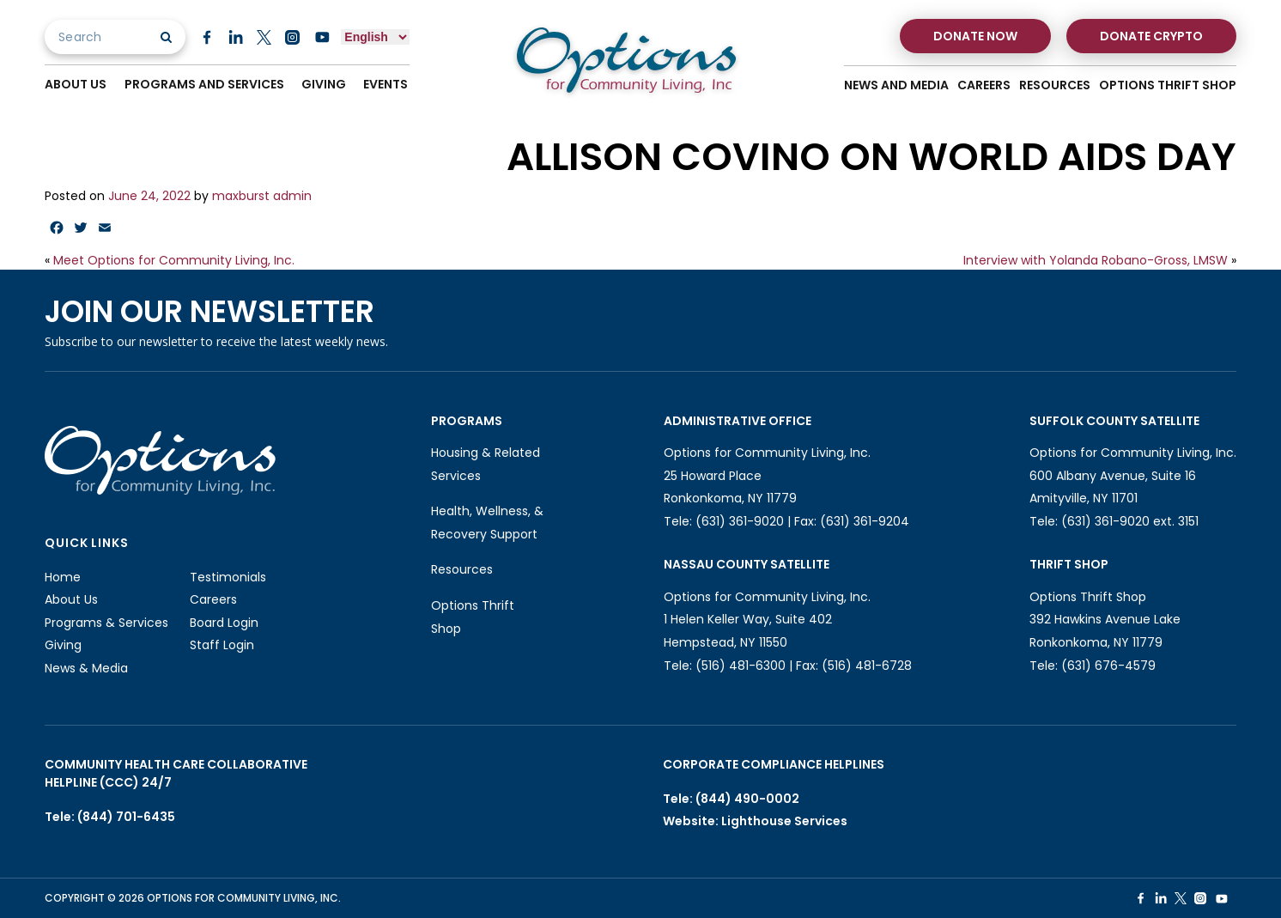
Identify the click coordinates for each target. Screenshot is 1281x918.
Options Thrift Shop (1167, 85)
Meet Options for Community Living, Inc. (173, 260)
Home (63, 577)
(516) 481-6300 (740, 665)
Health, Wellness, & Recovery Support (487, 522)
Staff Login (222, 645)
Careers (984, 85)
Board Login (224, 622)
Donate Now (975, 36)
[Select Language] (375, 37)
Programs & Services (106, 622)
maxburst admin (262, 195)
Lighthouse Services (784, 821)
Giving (324, 84)
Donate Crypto (1151, 36)
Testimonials (228, 577)
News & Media (86, 668)
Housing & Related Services (485, 464)
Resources (1054, 85)
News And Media (896, 85)
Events (387, 84)
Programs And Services (204, 84)
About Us (75, 84)
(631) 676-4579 (1108, 665)
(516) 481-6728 (867, 665)
